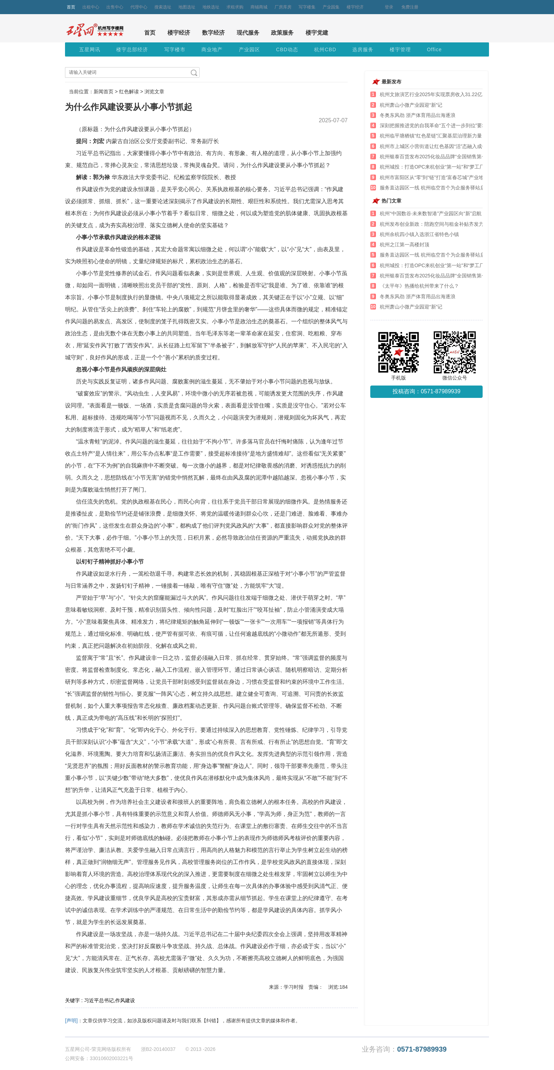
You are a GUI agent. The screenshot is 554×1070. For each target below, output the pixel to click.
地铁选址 (210, 7)
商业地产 (212, 49)
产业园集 (331, 7)
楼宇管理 (400, 49)
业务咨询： (404, 1049)
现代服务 (248, 33)
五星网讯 (89, 49)
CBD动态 (287, 49)
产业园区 (249, 49)
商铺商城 (259, 7)
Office (434, 49)
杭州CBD (325, 49)
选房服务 (362, 49)
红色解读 (129, 91)
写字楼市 (174, 49)
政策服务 (282, 33)
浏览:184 (338, 987)
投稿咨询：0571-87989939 (426, 391)
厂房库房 (283, 7)
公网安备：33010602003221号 (99, 1058)
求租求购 (234, 7)
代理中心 (138, 7)
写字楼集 (307, 7)
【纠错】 (211, 1020)
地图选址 (186, 7)
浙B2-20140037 (158, 1049)
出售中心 (114, 7)
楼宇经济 (355, 7)
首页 (71, 7)
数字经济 (213, 33)
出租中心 (90, 7)
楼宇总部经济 (132, 49)
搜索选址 (162, 7)
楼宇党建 (317, 33)
